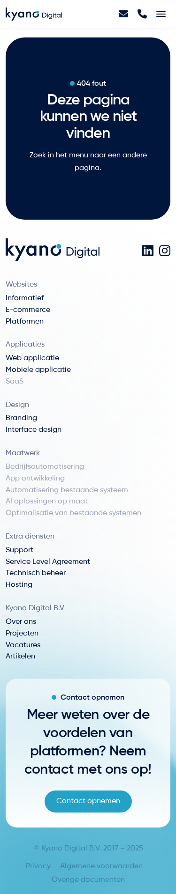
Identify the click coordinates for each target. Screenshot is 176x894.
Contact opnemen (88, 801)
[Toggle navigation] (161, 14)
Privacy (38, 866)
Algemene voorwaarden (101, 866)
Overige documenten (88, 880)
